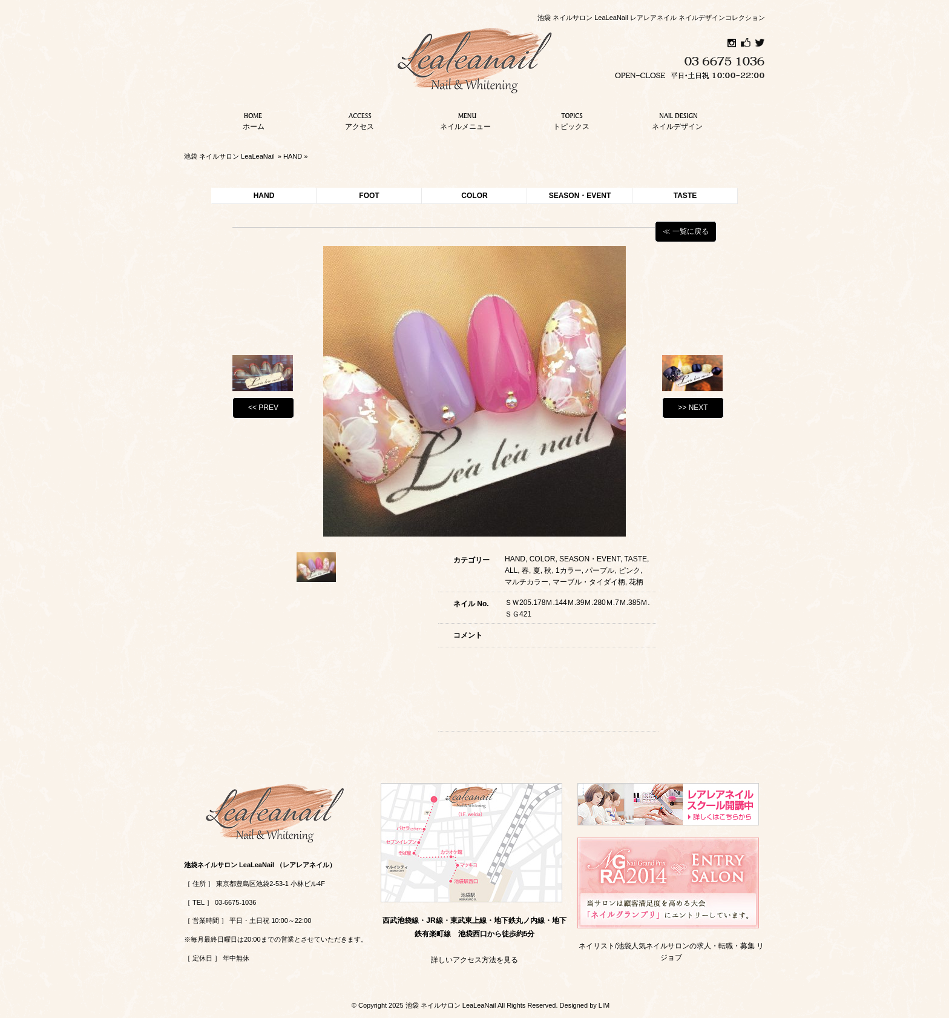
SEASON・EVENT (580, 195)
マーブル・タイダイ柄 (589, 582)
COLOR (474, 195)
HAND (292, 156)
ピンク (629, 570)
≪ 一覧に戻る (685, 231)
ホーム (253, 120)
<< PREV (263, 407)
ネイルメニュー (465, 120)
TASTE (685, 195)
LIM (604, 1005)
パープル (599, 570)
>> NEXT (693, 407)
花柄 (636, 582)
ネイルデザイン (677, 120)
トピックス (571, 120)
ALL (511, 570)
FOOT (369, 195)
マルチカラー (526, 582)
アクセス (359, 120)
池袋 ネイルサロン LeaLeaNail (229, 156)
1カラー (569, 570)
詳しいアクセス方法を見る (474, 960)
